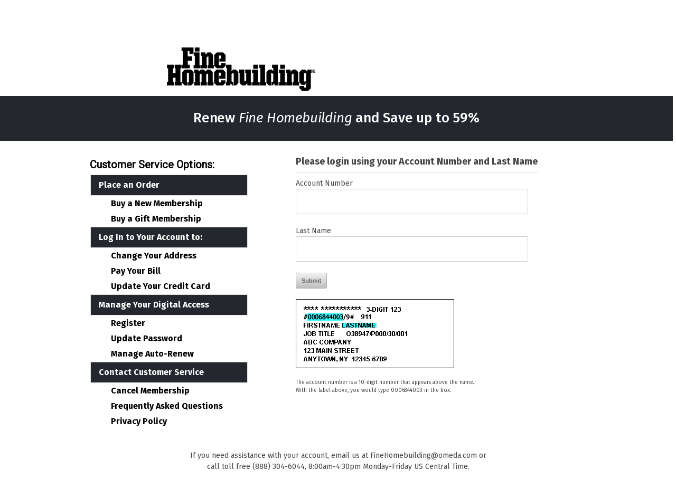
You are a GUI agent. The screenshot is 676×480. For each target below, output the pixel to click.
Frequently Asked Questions (167, 406)
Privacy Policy (139, 421)
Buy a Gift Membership (156, 219)
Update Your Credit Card (160, 286)
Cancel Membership (150, 391)
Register (128, 323)
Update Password (146, 338)
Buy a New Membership (157, 203)
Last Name (313, 230)
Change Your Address (153, 256)
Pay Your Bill (136, 271)
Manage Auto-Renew (152, 354)
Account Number (324, 183)
